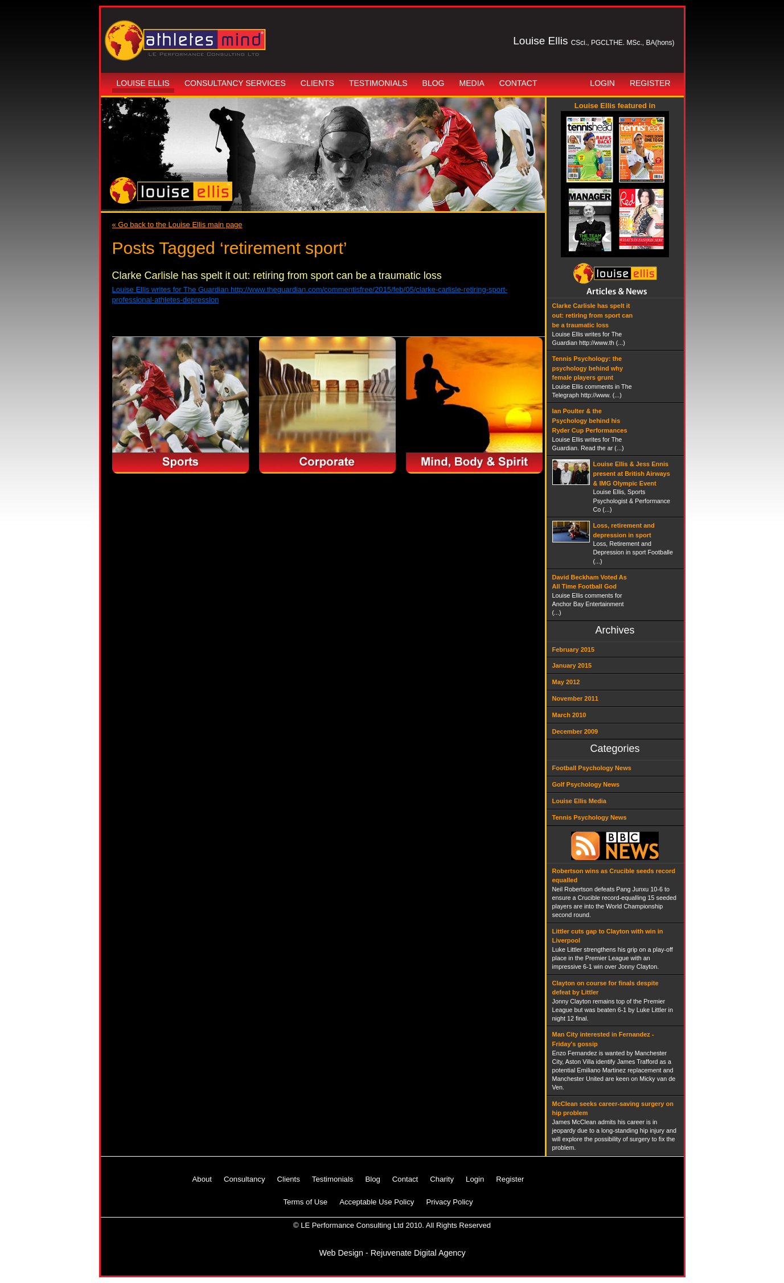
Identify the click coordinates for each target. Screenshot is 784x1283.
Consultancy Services (235, 83)
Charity (442, 1179)
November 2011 (575, 698)
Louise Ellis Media (579, 800)
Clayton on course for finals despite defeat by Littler (605, 988)
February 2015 (573, 649)
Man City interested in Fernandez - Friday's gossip (603, 1039)
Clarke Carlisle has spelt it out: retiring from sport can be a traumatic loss (277, 275)
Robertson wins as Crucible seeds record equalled (613, 875)
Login (602, 83)
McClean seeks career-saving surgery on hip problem (613, 1108)
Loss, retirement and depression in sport (624, 530)
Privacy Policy (449, 1202)
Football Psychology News (591, 767)
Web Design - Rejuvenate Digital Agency (392, 1252)
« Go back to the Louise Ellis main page (177, 224)
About (202, 1179)
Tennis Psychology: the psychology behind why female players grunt (587, 368)
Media (472, 83)
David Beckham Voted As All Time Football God (589, 582)
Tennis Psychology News (589, 817)
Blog (433, 83)
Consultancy (244, 1179)
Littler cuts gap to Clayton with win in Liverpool (607, 936)
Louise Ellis (143, 83)
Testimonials (378, 83)
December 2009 (575, 731)
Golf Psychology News (586, 784)
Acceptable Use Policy (376, 1202)
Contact (518, 83)
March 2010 (569, 715)
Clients (317, 83)
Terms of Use (306, 1202)
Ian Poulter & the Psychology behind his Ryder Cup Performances (589, 421)
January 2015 (572, 665)
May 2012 (566, 681)
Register (650, 83)
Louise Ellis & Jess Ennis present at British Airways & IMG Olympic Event (631, 473)
